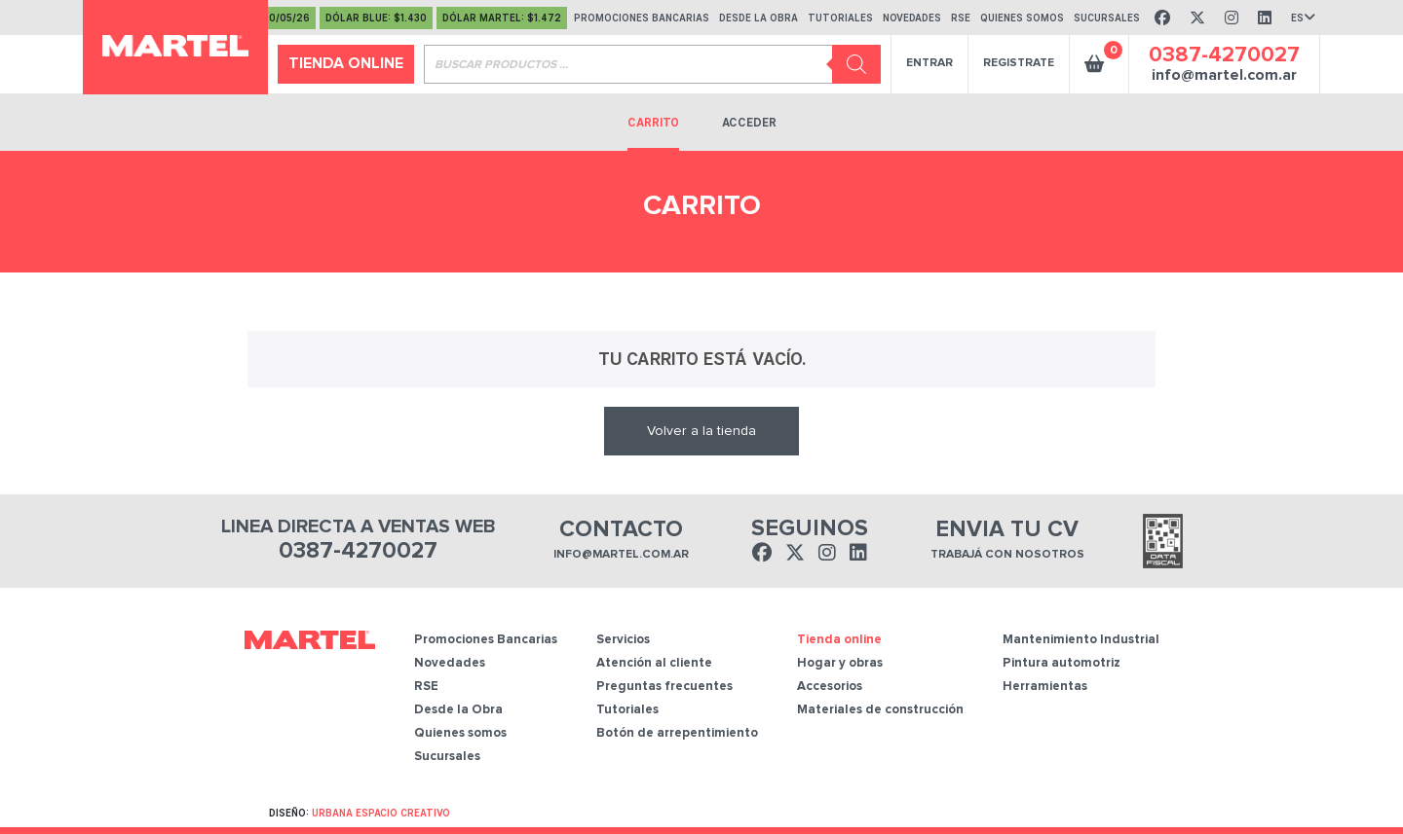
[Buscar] (856, 64)
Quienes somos (460, 733)
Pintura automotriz (1061, 663)
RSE (426, 686)
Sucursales (447, 756)
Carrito (653, 122)
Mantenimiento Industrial (1081, 640)
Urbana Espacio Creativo (381, 812)
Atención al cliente (654, 663)
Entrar (929, 63)
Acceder (749, 122)
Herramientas (1045, 686)
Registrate (1018, 63)
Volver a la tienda (701, 431)
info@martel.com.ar (1224, 75)
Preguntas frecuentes (664, 686)
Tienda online (345, 63)
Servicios (623, 640)
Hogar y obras (840, 663)
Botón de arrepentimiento (677, 733)
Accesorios (829, 686)
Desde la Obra (458, 710)
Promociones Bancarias (485, 640)
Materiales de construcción (880, 710)
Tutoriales (627, 710)
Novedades (449, 663)
